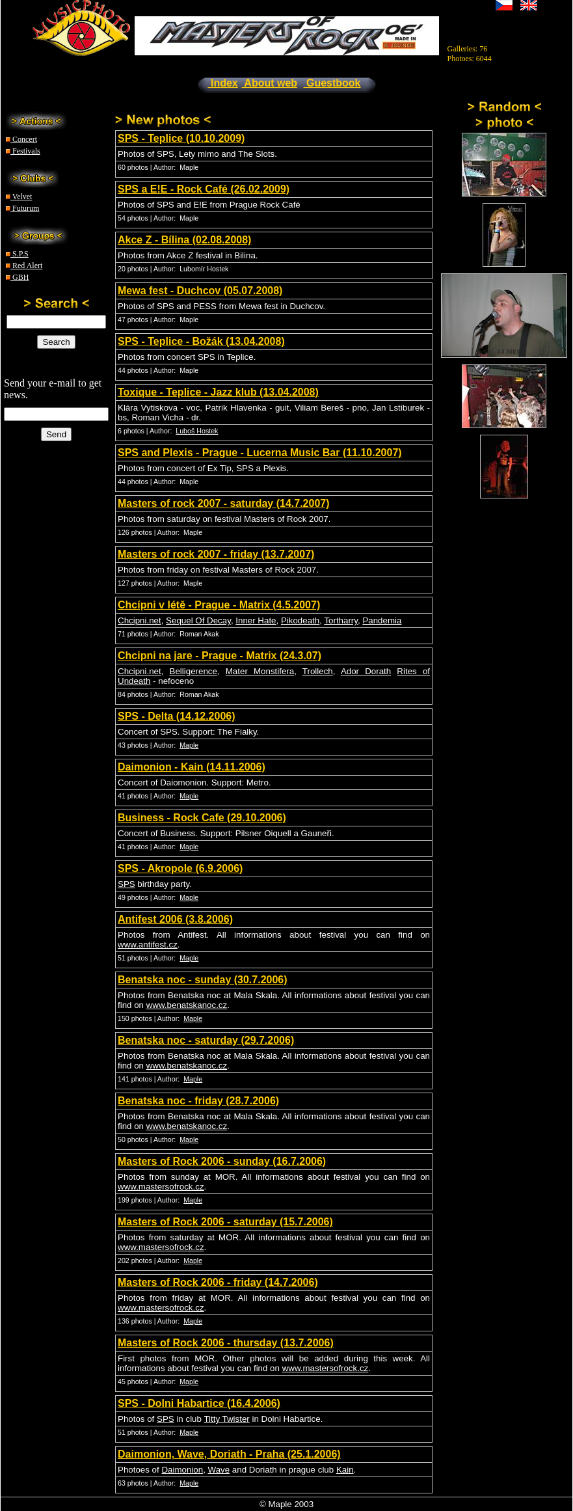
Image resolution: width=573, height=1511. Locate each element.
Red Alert (24, 265)
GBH (17, 277)
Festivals (23, 151)
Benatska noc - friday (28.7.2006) (198, 1100)
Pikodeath (300, 620)
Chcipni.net (139, 620)
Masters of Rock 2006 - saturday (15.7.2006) (225, 1221)
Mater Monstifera (260, 671)
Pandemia (381, 620)
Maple (189, 745)
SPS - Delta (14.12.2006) (176, 716)
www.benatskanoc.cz (186, 1005)
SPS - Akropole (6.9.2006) (180, 868)
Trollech (317, 671)
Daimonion (182, 1470)
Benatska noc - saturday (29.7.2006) (206, 1040)
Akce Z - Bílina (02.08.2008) (184, 239)
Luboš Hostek (197, 431)
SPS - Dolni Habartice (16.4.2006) (199, 1403)
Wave (219, 1470)
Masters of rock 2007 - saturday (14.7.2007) (224, 503)
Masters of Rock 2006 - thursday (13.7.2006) (226, 1342)
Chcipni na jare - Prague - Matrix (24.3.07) (219, 655)
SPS (126, 884)
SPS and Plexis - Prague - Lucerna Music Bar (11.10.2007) (260, 452)
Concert (21, 139)
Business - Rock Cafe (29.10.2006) (202, 817)
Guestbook (332, 82)
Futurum (22, 208)
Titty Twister (226, 1419)
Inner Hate (255, 620)
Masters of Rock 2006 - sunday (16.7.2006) (222, 1161)
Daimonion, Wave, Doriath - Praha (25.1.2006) (229, 1454)
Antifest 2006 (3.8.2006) (175, 919)
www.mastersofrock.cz (161, 1186)
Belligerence (193, 671)
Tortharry (341, 620)
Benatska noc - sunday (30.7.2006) (202, 979)
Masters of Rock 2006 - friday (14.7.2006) (218, 1282)
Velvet (19, 196)
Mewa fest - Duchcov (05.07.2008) (200, 290)
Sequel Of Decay (198, 620)
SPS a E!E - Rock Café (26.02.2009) (203, 189)
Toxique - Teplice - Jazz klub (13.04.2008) (218, 392)
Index (223, 82)
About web (270, 82)
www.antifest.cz (148, 944)
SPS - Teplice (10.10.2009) (181, 138)
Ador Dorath (366, 671)
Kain (345, 1470)
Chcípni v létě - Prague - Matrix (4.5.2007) (219, 604)
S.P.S (17, 253)
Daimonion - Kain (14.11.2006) (191, 766)
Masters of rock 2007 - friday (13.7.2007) (216, 554)
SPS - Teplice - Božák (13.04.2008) (201, 341)
